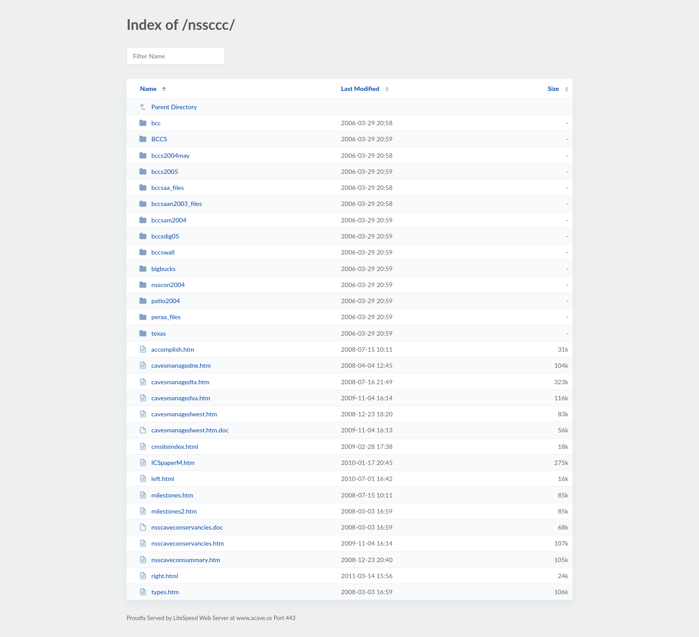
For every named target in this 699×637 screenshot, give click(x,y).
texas (152, 333)
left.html (156, 478)
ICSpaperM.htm (166, 462)
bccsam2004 (162, 220)
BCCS (153, 139)
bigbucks (157, 268)
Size (553, 88)
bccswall (156, 252)
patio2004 (159, 300)
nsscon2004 (162, 284)
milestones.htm (166, 495)
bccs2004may (164, 155)
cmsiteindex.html (168, 446)
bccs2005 (158, 171)
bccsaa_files (161, 187)
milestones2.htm (168, 511)
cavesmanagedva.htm (174, 398)
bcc (150, 123)
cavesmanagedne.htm (175, 365)
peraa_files (160, 317)
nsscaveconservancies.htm (181, 543)
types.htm (159, 592)
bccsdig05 (159, 236)
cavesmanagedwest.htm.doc (184, 430)
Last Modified (360, 88)
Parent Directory (168, 107)
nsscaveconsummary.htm (179, 559)
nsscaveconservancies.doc (181, 527)
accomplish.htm (166, 349)
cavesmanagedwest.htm (178, 414)
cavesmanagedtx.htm (174, 382)
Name (148, 88)
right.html (158, 575)
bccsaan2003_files (170, 203)
